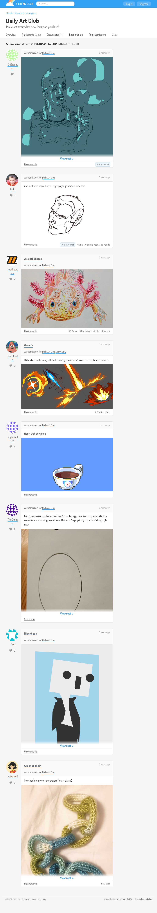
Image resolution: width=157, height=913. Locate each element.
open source (120, 899)
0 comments (30, 164)
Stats (118, 35)
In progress (31, 13)
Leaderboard (78, 35)
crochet (106, 884)
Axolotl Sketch (34, 259)
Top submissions (100, 35)
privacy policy (35, 899)
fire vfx (29, 345)
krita (80, 244)
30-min (74, 331)
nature (106, 331)
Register (143, 4)
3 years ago (104, 52)
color (97, 331)
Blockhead (31, 634)
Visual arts (19, 13)
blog (44, 899)
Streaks (9, 13)
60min (100, 412)
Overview (11, 35)
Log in (129, 4)
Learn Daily (63, 352)
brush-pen (86, 331)
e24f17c (129, 899)
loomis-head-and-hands (98, 244)
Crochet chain (33, 766)
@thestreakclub (145, 899)
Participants (28, 35)
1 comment (29, 619)
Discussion (54, 35)
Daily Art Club (22, 20)
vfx (108, 412)
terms (26, 899)
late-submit (103, 164)
